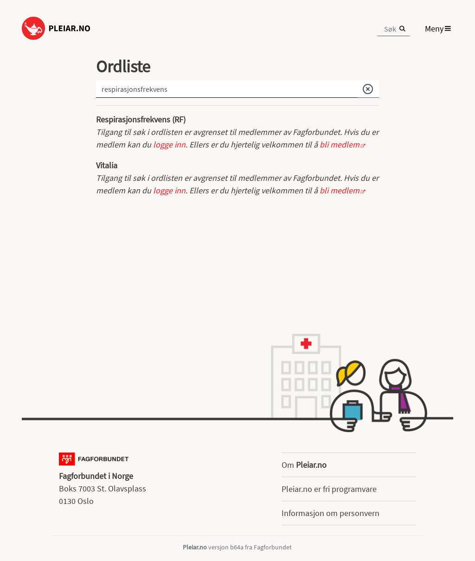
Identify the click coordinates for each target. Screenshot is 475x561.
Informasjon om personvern (330, 513)
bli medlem (339, 144)
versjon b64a (226, 547)
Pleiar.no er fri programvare (329, 489)
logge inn (169, 144)
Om (304, 464)
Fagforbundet (273, 547)
